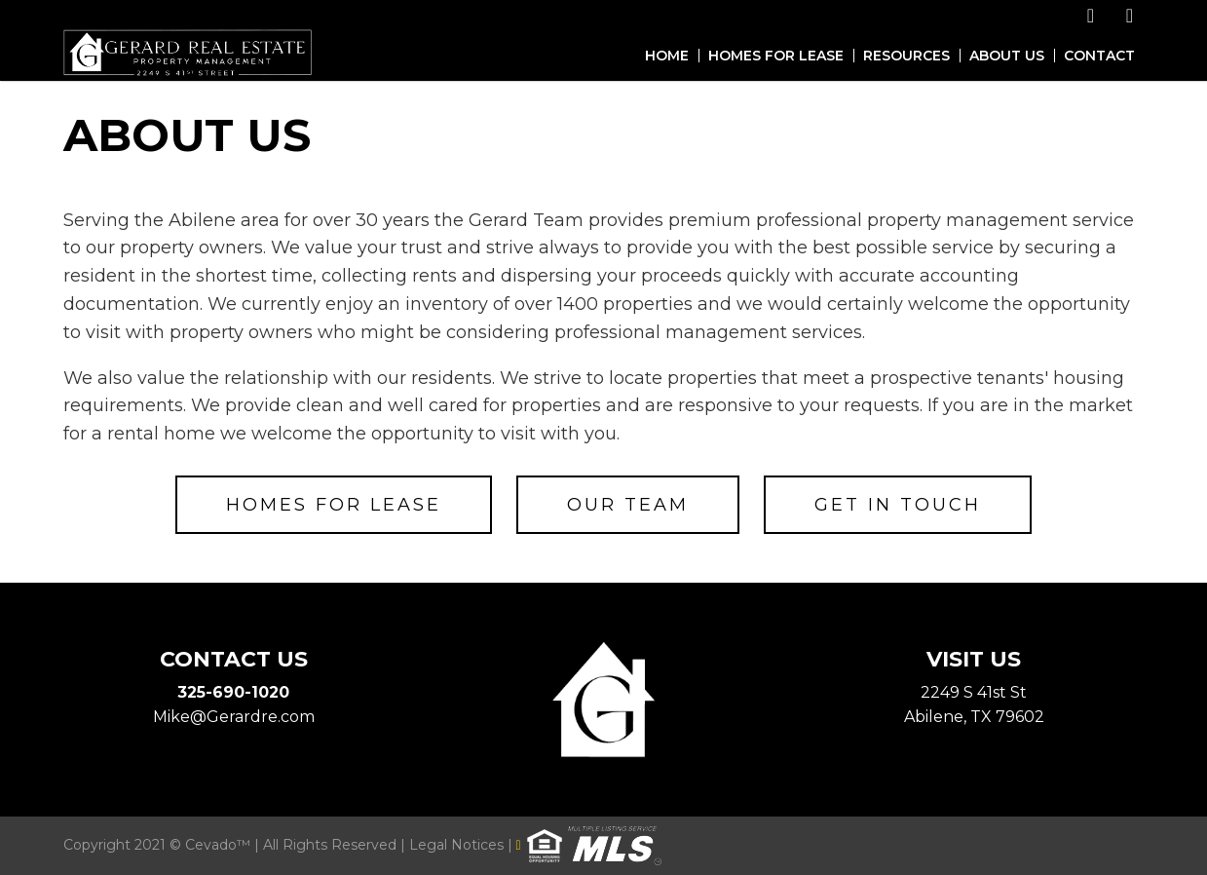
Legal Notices (458, 845)
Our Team (628, 504)
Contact (1099, 55)
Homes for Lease (776, 55)
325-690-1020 (233, 692)
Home (667, 55)
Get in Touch (897, 504)
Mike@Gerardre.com (234, 716)
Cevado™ (219, 845)
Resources (906, 55)
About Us (1006, 55)
